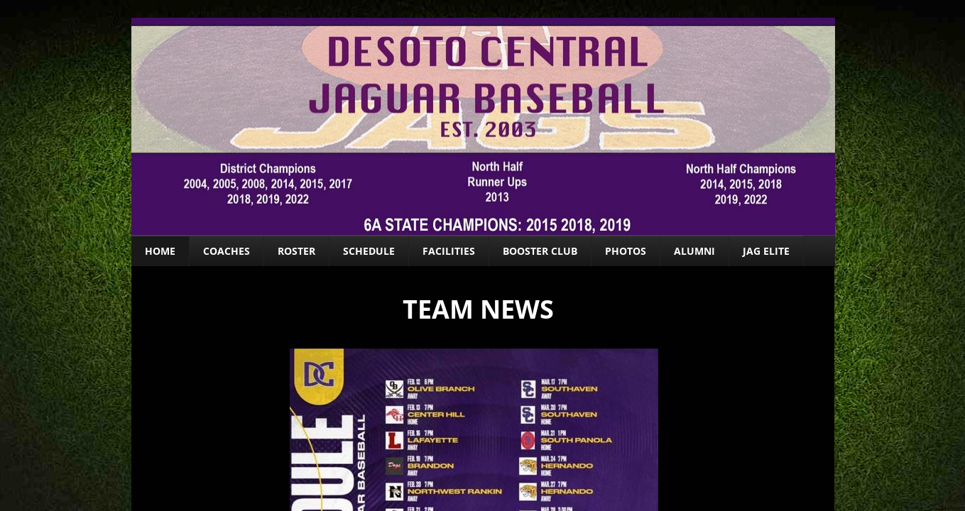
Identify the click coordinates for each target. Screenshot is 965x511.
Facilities (448, 251)
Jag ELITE (766, 251)
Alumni (694, 251)
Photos (625, 251)
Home (160, 251)
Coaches (226, 251)
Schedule (369, 251)
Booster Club (540, 251)
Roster (296, 251)
